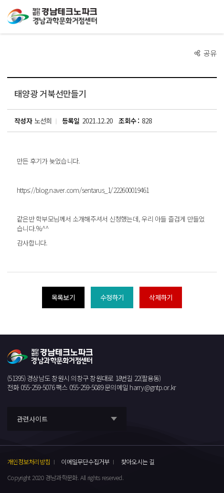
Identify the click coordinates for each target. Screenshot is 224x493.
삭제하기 (160, 297)
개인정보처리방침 (28, 462)
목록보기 (63, 297)
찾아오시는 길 (138, 462)
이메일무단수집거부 (85, 462)
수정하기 (112, 297)
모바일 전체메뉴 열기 (211, 17)
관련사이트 (32, 419)
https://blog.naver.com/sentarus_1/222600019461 (83, 190)
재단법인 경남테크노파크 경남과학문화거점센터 (52, 16)
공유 (210, 53)
